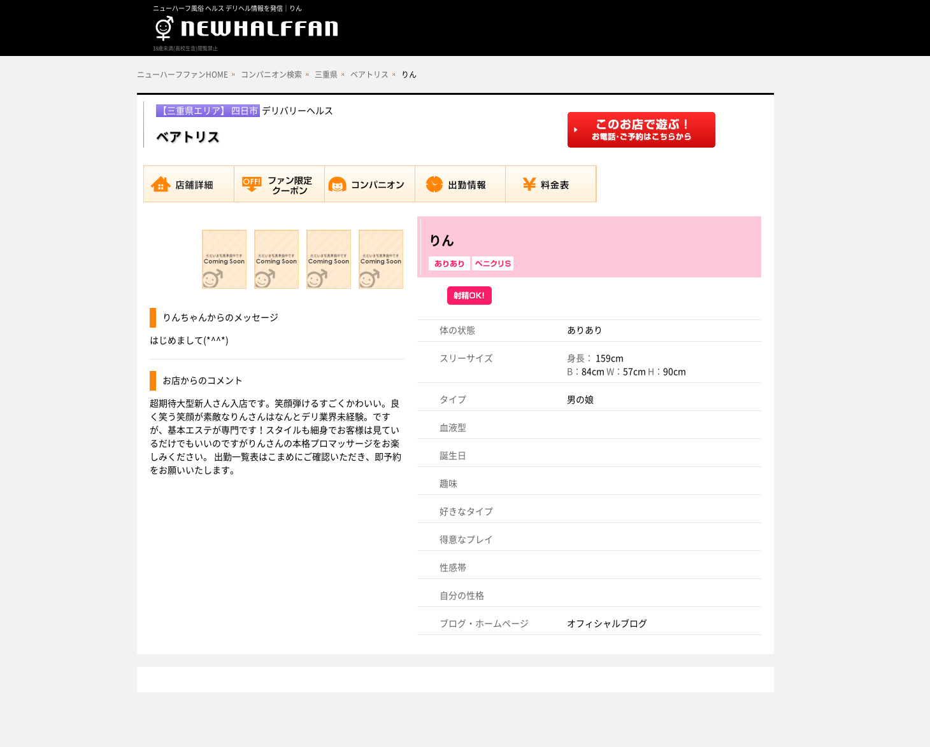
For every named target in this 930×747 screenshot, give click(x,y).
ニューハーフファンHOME (182, 74)
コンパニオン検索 (271, 74)
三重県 (326, 74)
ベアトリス (369, 74)
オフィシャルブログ (607, 623)
